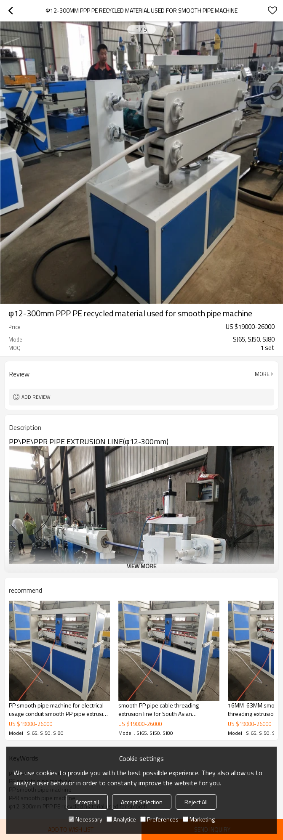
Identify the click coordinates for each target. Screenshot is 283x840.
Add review (36, 397)
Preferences (159, 819)
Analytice (121, 819)
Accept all (87, 802)
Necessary (85, 819)
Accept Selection (142, 802)
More (262, 374)
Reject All (196, 802)
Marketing (199, 819)
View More (141, 566)
